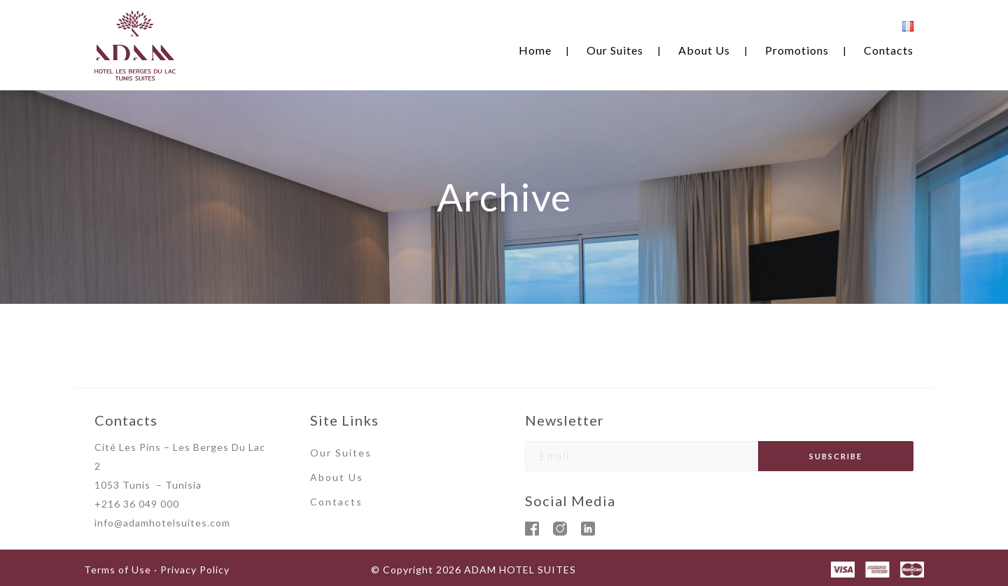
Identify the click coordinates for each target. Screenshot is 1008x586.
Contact (333, 502)
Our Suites (615, 50)
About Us (704, 50)
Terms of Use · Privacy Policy (157, 569)
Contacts (888, 50)
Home (535, 50)
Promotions (797, 50)
